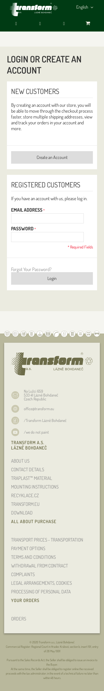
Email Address (26, 210)
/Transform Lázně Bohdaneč (45, 420)
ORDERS (18, 619)
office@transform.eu (39, 408)
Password (22, 228)
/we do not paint (36, 432)
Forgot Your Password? (31, 269)
